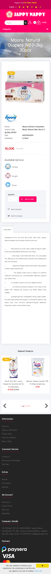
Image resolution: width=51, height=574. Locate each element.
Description (7, 230)
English (11, 7)
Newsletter (6, 513)
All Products (6, 483)
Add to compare (15, 216)
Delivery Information (9, 430)
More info (38, 571)
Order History (7, 506)
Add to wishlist (15, 209)
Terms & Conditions (9, 437)
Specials (5, 487)
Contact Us (6, 456)
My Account (6, 502)
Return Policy (7, 441)
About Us (5, 426)
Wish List (5, 509)
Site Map (5, 464)
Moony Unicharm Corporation (33, 126)
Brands (4, 479)
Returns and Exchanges (11, 460)
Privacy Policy (7, 434)
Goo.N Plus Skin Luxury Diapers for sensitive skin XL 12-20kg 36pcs (13, 384)
